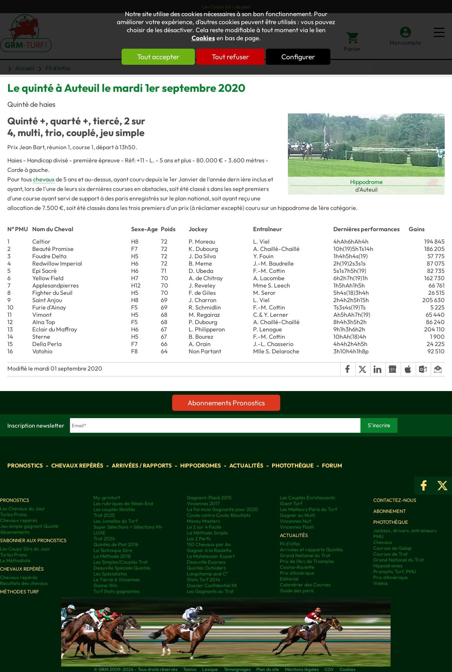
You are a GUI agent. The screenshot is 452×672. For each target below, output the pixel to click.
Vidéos (380, 583)
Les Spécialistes (110, 574)
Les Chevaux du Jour (22, 508)
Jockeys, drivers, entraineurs (405, 530)
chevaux (44, 179)
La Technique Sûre (112, 550)
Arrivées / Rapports (142, 465)
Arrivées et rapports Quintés (311, 549)
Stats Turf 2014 (203, 579)
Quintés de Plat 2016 (115, 544)
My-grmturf (106, 497)
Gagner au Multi (297, 515)
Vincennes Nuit (295, 521)
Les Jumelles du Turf (115, 521)
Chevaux (382, 542)
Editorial (289, 579)
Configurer (298, 56)
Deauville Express (206, 562)
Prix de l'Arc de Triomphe (307, 561)
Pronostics (25, 465)
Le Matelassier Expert (211, 556)
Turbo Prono (13, 514)
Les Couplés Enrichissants (307, 497)
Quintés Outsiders (206, 568)
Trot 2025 (104, 515)
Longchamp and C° (207, 574)
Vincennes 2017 (203, 503)
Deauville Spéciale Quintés (122, 568)
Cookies (203, 38)
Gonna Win (105, 585)
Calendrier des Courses (305, 584)
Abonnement (389, 511)
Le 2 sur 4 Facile (204, 527)
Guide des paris (297, 590)
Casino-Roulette (297, 567)
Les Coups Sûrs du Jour (25, 549)
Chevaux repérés (77, 465)
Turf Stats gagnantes (116, 591)
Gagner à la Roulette (209, 550)
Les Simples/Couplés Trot (120, 562)
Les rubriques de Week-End (123, 503)
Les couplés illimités (114, 509)
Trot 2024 (104, 538)
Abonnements (15, 532)
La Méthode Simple (207, 533)
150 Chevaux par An (209, 544)
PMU (378, 536)
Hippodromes (200, 465)
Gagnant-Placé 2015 (209, 497)
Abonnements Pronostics (226, 402)
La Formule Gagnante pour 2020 (222, 509)
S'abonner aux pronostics (33, 540)
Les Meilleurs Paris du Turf (308, 509)
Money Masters (203, 521)
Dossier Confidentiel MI (212, 585)
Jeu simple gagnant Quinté (29, 526)
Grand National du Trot (305, 555)
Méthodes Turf (19, 591)
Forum (332, 465)
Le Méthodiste (15, 560)
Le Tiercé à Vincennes (116, 579)
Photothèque (293, 465)
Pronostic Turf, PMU (394, 571)
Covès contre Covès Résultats (219, 515)
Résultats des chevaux (24, 583)
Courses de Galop (392, 548)
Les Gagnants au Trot (210, 591)
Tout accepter (158, 56)
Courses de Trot (390, 554)
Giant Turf (291, 503)
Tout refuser (230, 56)
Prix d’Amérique (390, 577)
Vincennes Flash (297, 527)
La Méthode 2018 (111, 556)
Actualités (246, 465)
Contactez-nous (394, 500)
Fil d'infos (290, 544)
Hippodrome (366, 181)
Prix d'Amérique (297, 573)
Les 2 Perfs (199, 538)
